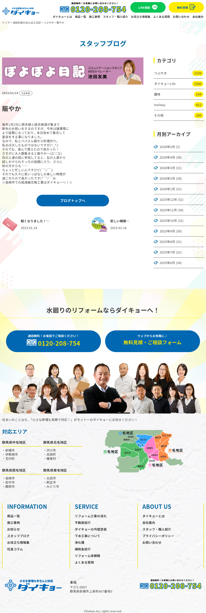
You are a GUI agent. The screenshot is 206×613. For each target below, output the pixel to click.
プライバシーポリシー (158, 536)
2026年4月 (167, 157)
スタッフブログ (18, 536)
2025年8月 (167, 242)
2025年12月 (168, 199)
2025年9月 (167, 231)
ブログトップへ (72, 200)
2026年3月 (167, 168)
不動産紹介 (83, 522)
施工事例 (94, 17)
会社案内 (198, 17)
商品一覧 (80, 17)
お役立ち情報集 (140, 17)
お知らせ (13, 529)
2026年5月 (167, 147)
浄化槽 (79, 542)
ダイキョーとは (62, 17)
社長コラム (15, 549)
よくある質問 (161, 17)
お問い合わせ (181, 17)
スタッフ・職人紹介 (115, 17)
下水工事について (87, 536)
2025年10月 (168, 221)
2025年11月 (168, 210)
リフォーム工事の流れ (91, 516)
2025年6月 (167, 263)
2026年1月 (167, 189)
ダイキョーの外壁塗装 (91, 529)
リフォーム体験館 (87, 555)
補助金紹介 (83, 549)
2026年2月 (167, 178)
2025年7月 (167, 252)
